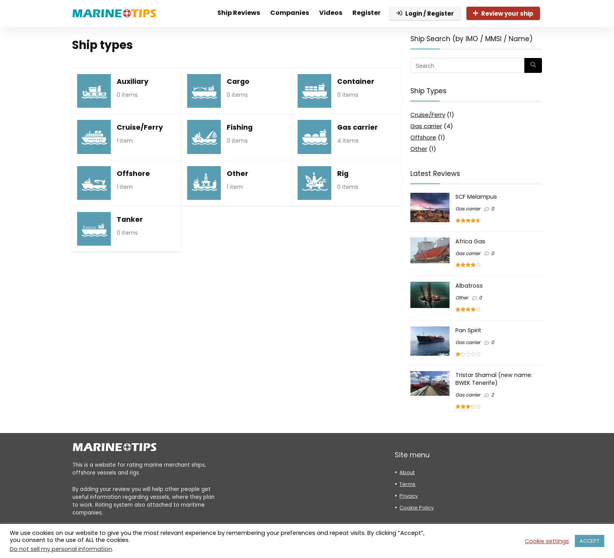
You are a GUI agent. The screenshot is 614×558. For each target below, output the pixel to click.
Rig (343, 173)
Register (366, 12)
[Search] (533, 65)
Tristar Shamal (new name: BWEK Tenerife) (493, 379)
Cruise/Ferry (140, 127)
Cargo (238, 81)
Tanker (130, 219)
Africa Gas (470, 241)
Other (237, 173)
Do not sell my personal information (61, 549)
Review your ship (503, 13)
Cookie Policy (416, 507)
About (407, 472)
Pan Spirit (468, 330)
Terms (407, 484)
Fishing (240, 127)
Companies (289, 12)
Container (355, 81)
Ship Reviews (238, 12)
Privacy (408, 496)
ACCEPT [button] (590, 541)
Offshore (133, 173)
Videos (330, 12)
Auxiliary (132, 81)
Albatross (469, 286)
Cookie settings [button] (547, 541)
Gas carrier (357, 127)
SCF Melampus (476, 197)
